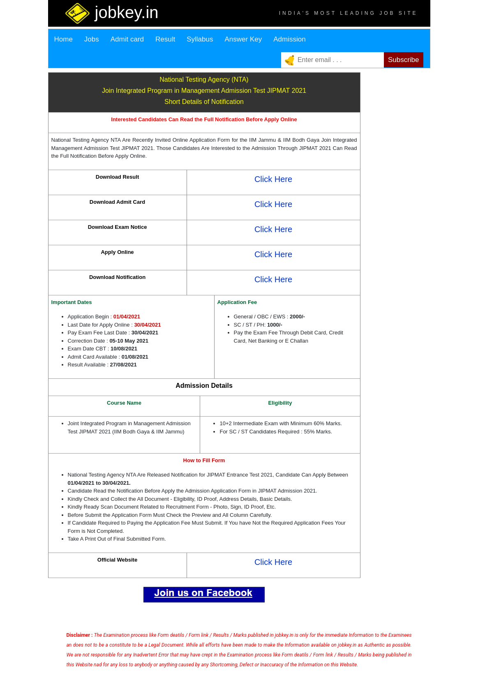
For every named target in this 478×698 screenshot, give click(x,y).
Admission (289, 39)
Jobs (91, 39)
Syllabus (200, 39)
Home (63, 39)
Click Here (273, 179)
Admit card (127, 39)
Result (165, 39)
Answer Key (243, 39)
